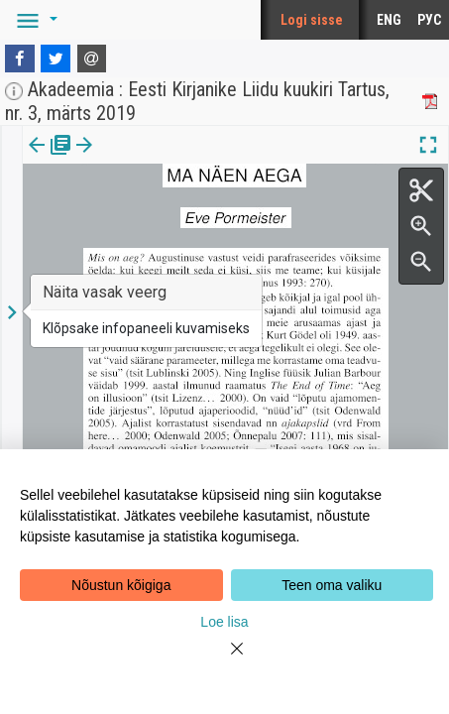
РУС (429, 20)
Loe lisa (224, 622)
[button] (33, 20)
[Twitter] (55, 58)
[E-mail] (92, 58)
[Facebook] (20, 58)
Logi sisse (312, 20)
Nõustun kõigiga (120, 585)
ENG (389, 20)
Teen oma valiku (331, 585)
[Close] (225, 660)
